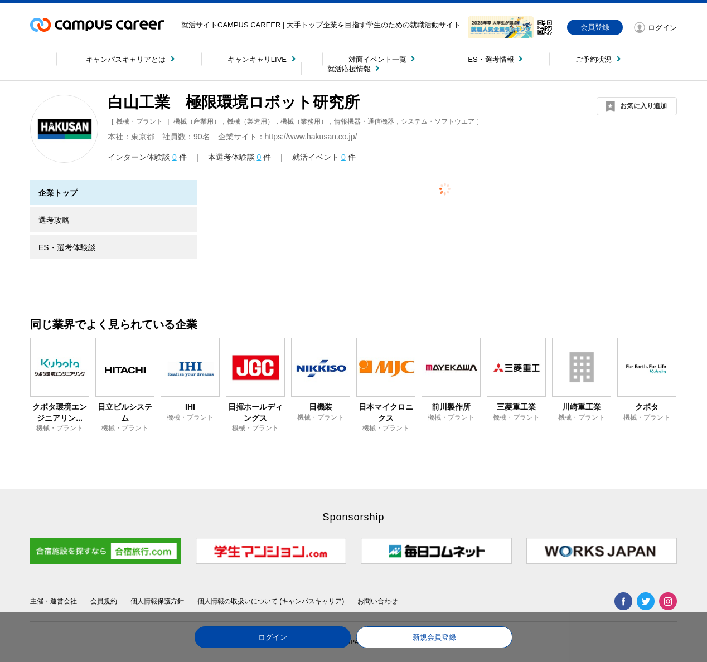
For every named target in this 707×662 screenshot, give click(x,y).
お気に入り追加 (643, 106)
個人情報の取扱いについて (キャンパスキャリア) (270, 601)
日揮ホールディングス (255, 412)
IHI (190, 406)
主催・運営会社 (53, 601)
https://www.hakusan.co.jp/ (311, 136)
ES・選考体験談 (67, 247)
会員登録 (594, 27)
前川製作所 (451, 406)
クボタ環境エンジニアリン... (59, 412)
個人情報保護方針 (157, 601)
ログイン (272, 637)
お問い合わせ (377, 601)
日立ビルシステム (125, 412)
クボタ (646, 406)
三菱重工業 (516, 406)
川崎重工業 (581, 406)
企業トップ (58, 192)
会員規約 (103, 601)
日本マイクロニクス (386, 412)
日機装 (320, 406)
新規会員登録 (434, 637)
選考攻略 (54, 220)
